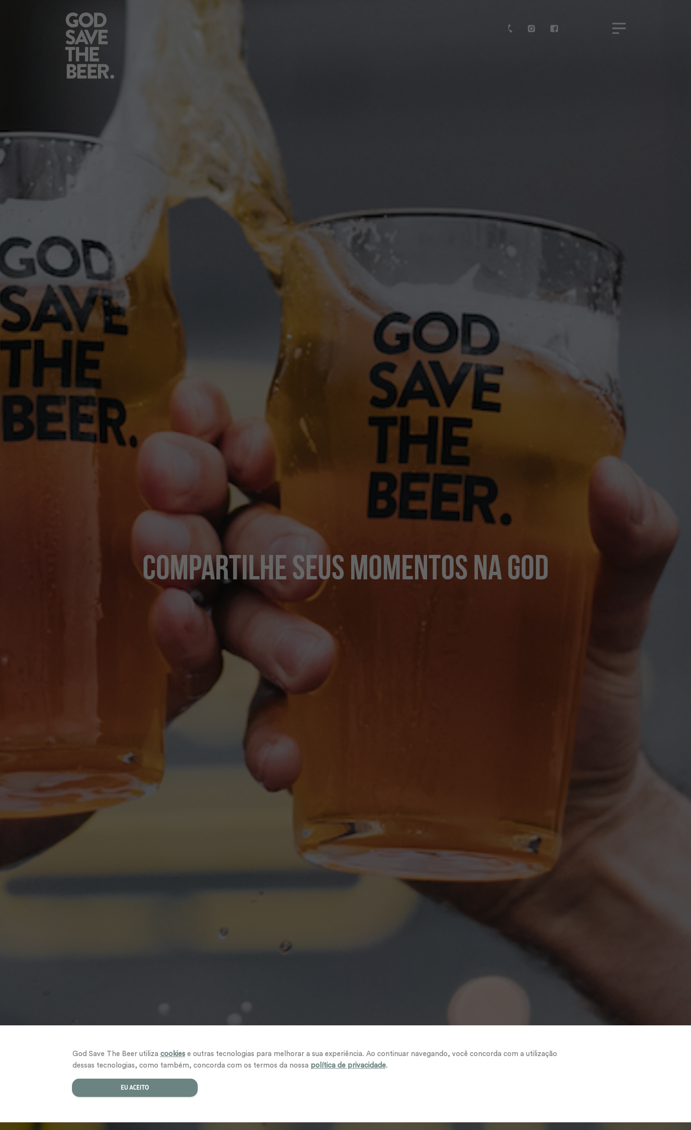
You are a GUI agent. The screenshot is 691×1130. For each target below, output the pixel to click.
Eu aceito (134, 1087)
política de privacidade (348, 1065)
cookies (172, 1054)
